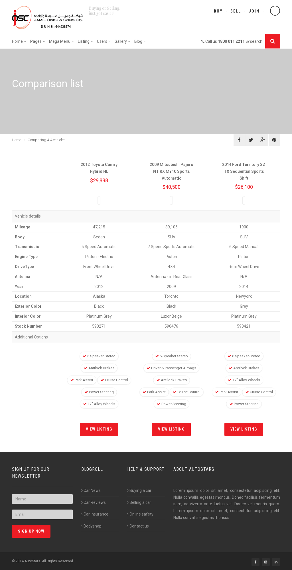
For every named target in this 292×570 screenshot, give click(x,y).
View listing (99, 429)
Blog (140, 41)
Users (104, 41)
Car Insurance (94, 514)
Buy (218, 11)
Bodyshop (91, 526)
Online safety (140, 514)
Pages (37, 41)
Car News (91, 490)
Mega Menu (61, 41)
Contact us (138, 526)
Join (254, 11)
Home (19, 41)
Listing (85, 41)
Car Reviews (93, 502)
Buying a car (139, 490)
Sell (235, 11)
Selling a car (139, 502)
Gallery (122, 41)
